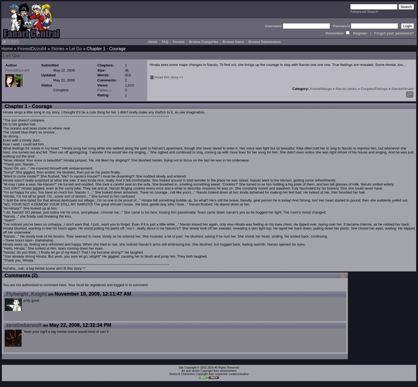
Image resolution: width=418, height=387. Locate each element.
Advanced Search (364, 12)
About (152, 42)
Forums (178, 42)
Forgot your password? (394, 33)
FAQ (165, 42)
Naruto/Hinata (402, 89)
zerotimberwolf (24, 325)
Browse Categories (203, 42)
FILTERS (10, 42)
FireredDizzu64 (31, 48)
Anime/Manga (321, 89)
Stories (58, 48)
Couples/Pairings (374, 89)
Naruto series (346, 89)
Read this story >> (169, 77)
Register (360, 33)
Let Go (75, 48)
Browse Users (233, 42)
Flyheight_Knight (26, 294)
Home (7, 48)
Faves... (103, 90)
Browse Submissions (264, 42)
